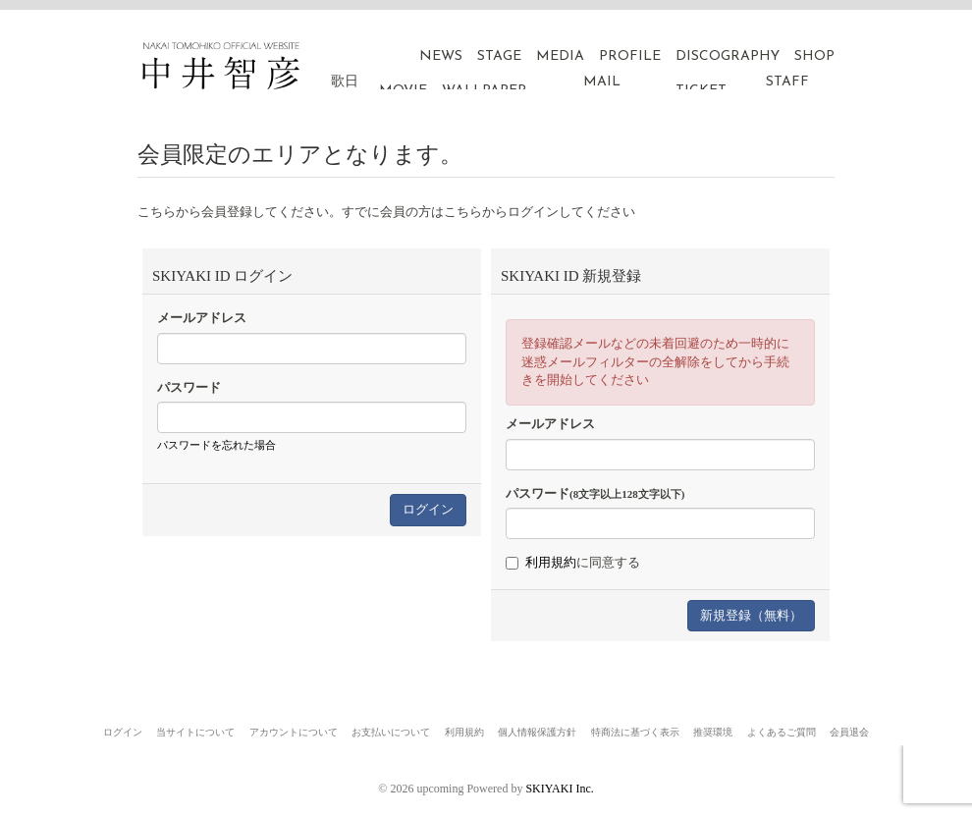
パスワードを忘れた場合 (216, 445)
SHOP (814, 56)
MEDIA (560, 56)
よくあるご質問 (781, 732)
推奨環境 (712, 732)
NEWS (440, 56)
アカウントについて (293, 732)
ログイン (122, 732)
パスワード (189, 387)
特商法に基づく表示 (635, 732)
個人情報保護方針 (537, 732)
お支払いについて (390, 732)
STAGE (499, 56)
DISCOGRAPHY (727, 56)
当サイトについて (195, 732)
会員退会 (849, 732)
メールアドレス (201, 317)
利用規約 (550, 562)
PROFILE (630, 56)
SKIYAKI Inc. (559, 788)
